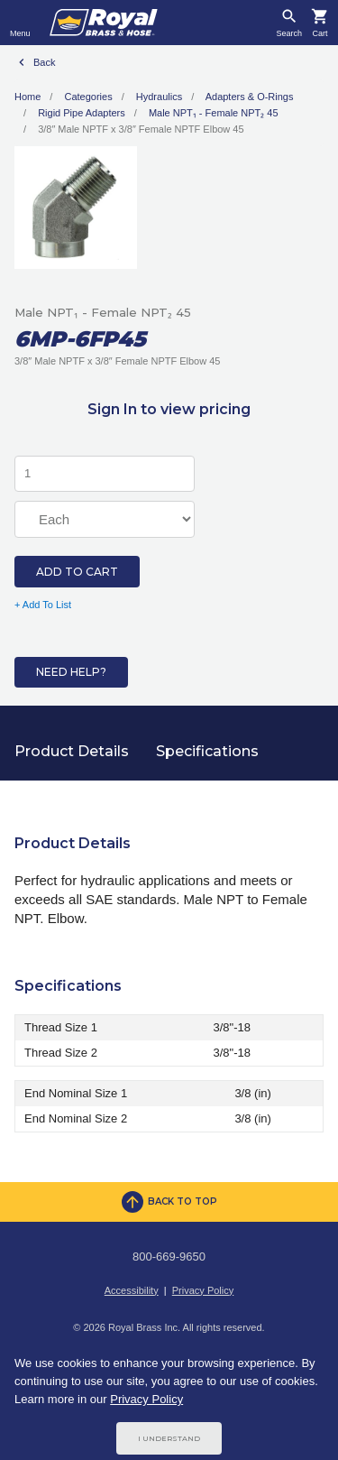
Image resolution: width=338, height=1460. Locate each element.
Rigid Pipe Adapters (81, 112)
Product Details (71, 751)
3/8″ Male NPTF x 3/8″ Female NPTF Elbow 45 (140, 129)
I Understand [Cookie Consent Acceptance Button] (169, 1438)
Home (27, 96)
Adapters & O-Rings (250, 96)
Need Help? (71, 672)
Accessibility (132, 1290)
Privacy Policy (202, 1290)
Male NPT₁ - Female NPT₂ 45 (214, 112)
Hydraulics (159, 96)
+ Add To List (42, 604)
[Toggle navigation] (20, 22)
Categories (88, 96)
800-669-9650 (169, 1256)
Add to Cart (77, 571)
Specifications (207, 751)
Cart (319, 34)
